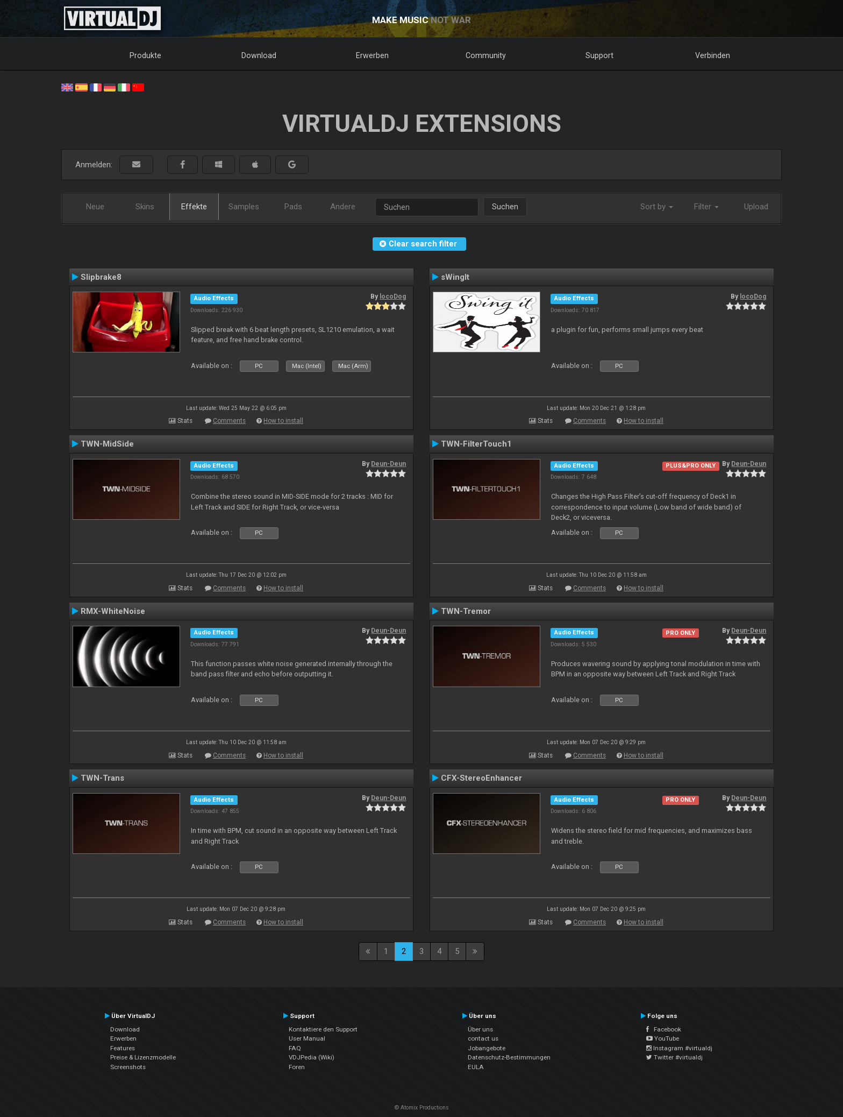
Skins (144, 206)
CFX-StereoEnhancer (481, 778)
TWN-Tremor (466, 611)
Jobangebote (486, 1048)
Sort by (656, 206)
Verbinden (712, 55)
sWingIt (455, 277)
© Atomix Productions (422, 1107)
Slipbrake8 (101, 277)
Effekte (194, 206)
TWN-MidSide (107, 444)
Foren (297, 1067)
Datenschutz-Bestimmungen (509, 1057)
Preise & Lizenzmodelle (143, 1057)
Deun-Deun (388, 464)
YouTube (662, 1038)
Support (599, 55)
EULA (476, 1067)
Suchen (505, 206)
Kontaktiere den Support (323, 1029)
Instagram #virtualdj (679, 1048)
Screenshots (128, 1067)
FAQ (295, 1048)
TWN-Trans (102, 778)
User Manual (307, 1038)
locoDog (393, 296)
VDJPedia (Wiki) (311, 1057)
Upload (756, 206)
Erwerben (372, 55)
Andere (342, 206)
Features (122, 1048)
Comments (229, 421)
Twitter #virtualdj (674, 1057)
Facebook (663, 1029)
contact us (483, 1038)
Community (486, 55)
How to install (283, 421)
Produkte (145, 55)
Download (258, 55)
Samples (243, 206)
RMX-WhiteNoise (113, 611)
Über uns (480, 1029)
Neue (95, 206)
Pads (293, 206)
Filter (706, 206)
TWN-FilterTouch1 (476, 444)
